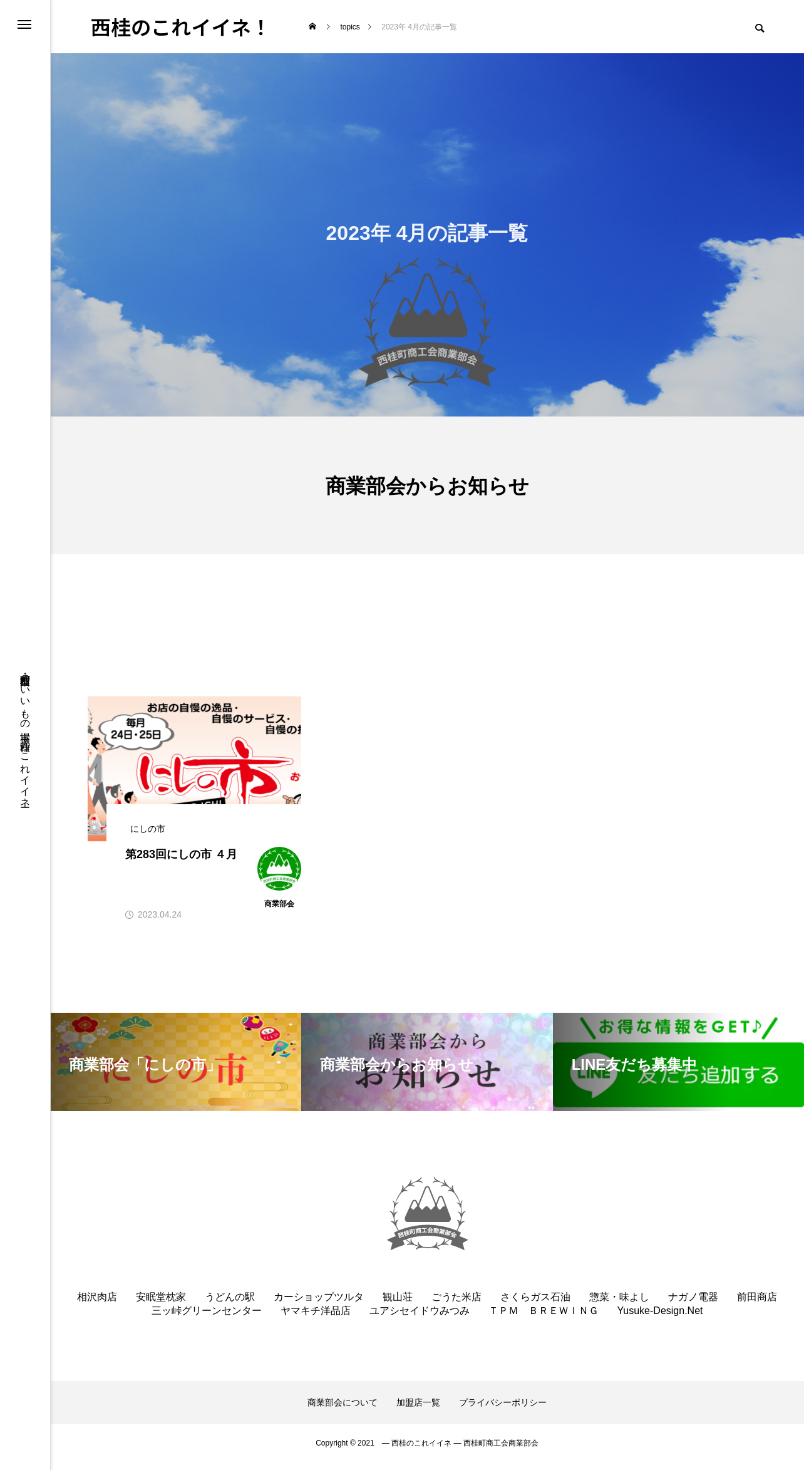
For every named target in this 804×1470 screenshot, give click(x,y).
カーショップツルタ (319, 1305)
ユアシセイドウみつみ (419, 1318)
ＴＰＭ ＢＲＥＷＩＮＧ (543, 1318)
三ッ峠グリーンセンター (207, 1318)
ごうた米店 (456, 1305)
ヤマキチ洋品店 (316, 1318)
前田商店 (757, 1305)
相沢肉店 (97, 1305)
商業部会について (342, 1410)
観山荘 (398, 1305)
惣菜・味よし (619, 1305)
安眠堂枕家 (161, 1305)
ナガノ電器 (693, 1305)
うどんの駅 (230, 1305)
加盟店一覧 (418, 1410)
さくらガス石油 (535, 1305)
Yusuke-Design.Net (660, 1318)
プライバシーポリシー (503, 1410)
